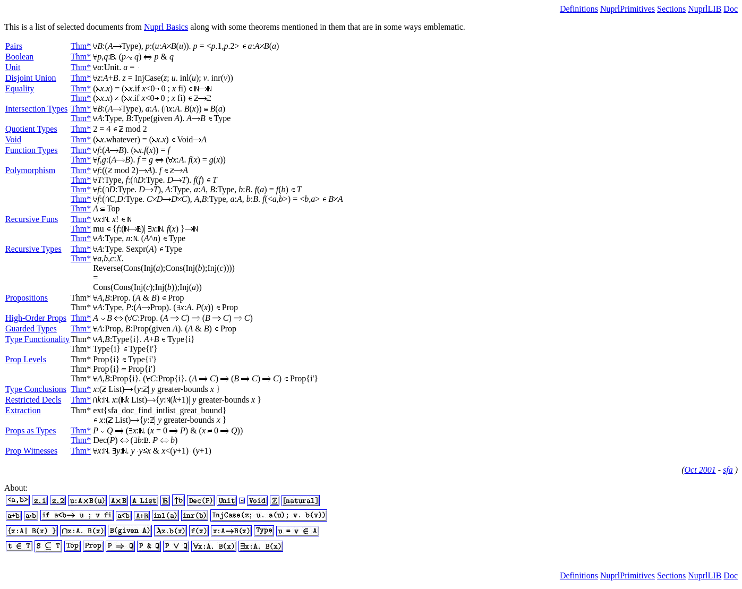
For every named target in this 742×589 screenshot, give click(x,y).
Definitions (579, 8)
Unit (12, 67)
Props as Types (30, 430)
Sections (671, 8)
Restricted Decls (33, 399)
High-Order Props (35, 317)
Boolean (19, 56)
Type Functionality (37, 339)
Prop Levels (25, 359)
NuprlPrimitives (627, 8)
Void (13, 139)
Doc (730, 8)
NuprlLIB (704, 8)
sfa (728, 469)
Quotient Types (31, 128)
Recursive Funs (31, 219)
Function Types (31, 150)
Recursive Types (33, 248)
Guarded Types (31, 328)
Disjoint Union (30, 77)
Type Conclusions (35, 389)
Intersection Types (36, 108)
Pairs (13, 45)
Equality (19, 88)
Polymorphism (30, 170)
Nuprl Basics (166, 26)
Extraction (23, 410)
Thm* (81, 45)
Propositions (26, 297)
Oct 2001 (700, 469)
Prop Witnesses (31, 450)
